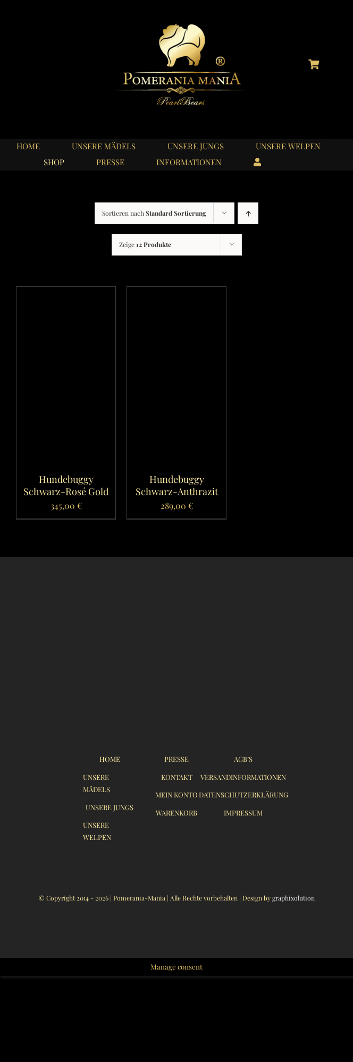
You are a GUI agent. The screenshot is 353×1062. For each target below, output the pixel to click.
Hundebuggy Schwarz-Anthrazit (177, 485)
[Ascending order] (248, 213)
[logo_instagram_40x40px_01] (39, 61)
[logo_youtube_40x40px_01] (66, 61)
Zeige (145, 244)
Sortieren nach (154, 213)
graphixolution (293, 898)
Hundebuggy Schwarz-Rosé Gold (65, 485)
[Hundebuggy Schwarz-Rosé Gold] (65, 294)
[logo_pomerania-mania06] (190, 25)
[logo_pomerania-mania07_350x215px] (176, 608)
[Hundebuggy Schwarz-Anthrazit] (176, 294)
